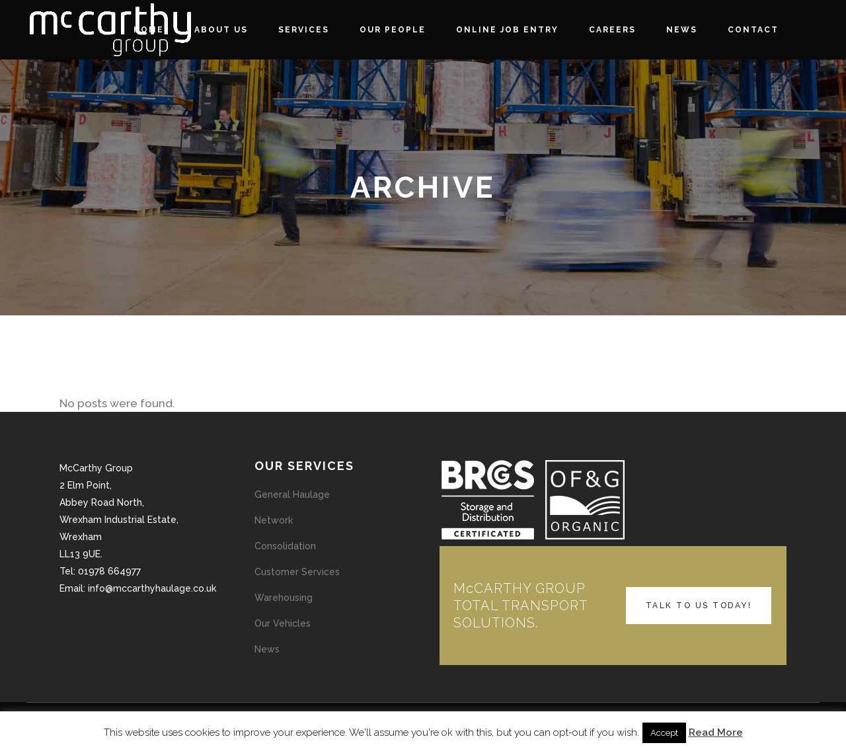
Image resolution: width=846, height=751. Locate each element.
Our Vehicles (282, 623)
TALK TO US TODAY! (699, 605)
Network (273, 520)
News (267, 649)
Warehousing (283, 597)
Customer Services (297, 572)
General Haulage (292, 494)
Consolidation (285, 546)
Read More (716, 732)
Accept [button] (664, 733)
